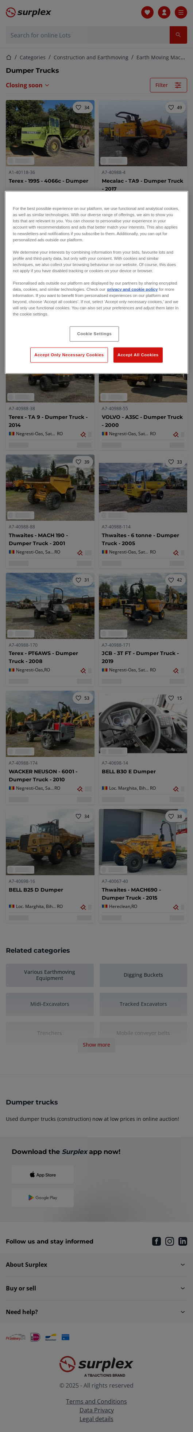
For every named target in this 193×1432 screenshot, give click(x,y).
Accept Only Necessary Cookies (69, 355)
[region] (96, 282)
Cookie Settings (94, 334)
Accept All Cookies (138, 355)
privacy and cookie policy (132, 289)
